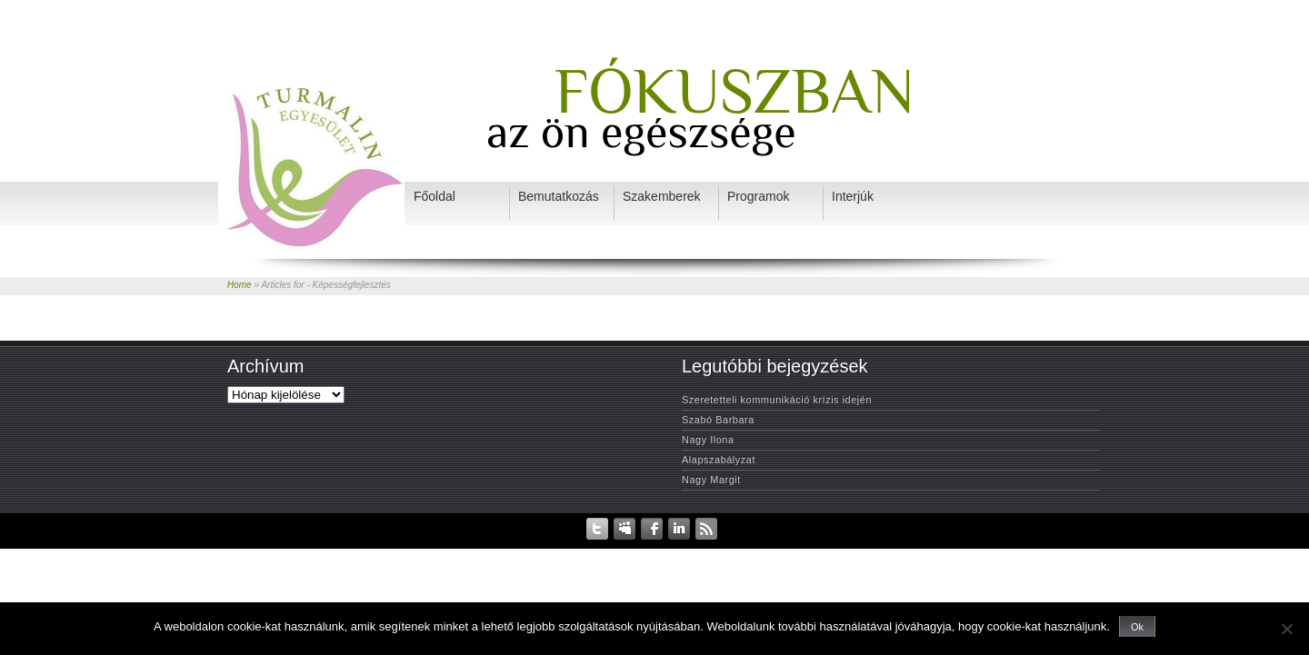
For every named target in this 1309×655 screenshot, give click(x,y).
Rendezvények (588, 553)
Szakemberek (732, 553)
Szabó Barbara (718, 419)
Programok (841, 553)
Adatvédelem (516, 553)
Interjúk (790, 553)
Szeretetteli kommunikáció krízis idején (777, 399)
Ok (1137, 626)
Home (239, 285)
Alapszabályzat (718, 459)
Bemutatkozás (661, 553)
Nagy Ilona (708, 439)
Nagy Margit (711, 479)
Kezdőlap (457, 553)
